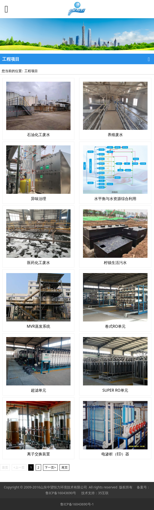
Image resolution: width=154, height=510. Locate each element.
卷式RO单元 (115, 326)
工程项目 (31, 71)
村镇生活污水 (115, 262)
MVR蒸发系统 (38, 326)
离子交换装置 (38, 454)
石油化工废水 (38, 134)
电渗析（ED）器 (115, 454)
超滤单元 (38, 390)
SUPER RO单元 (115, 390)
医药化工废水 (38, 262)
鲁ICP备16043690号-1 (77, 504)
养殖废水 (115, 134)
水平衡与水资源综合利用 (115, 198)
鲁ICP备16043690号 (60, 493)
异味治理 (38, 198)
